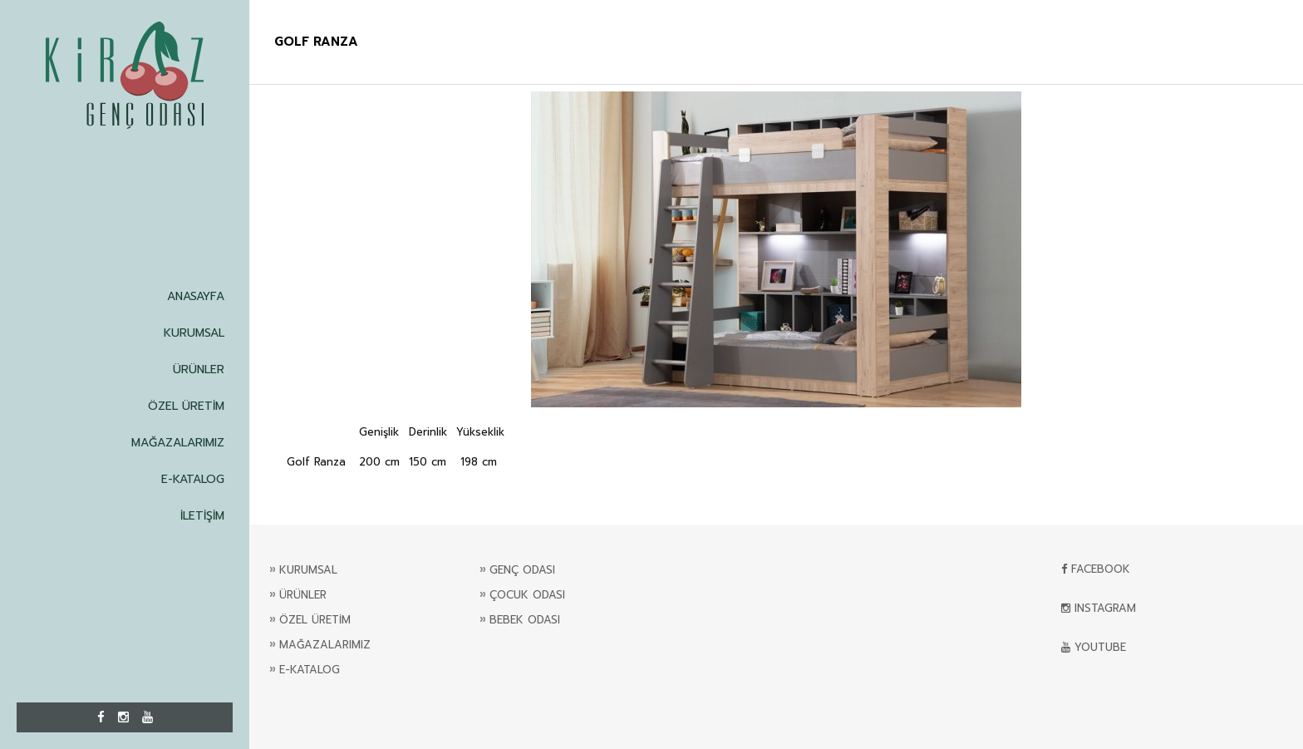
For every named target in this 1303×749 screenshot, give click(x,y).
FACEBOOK (1095, 569)
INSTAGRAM (1098, 608)
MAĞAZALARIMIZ (177, 442)
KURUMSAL (194, 333)
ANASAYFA (195, 296)
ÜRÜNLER (198, 369)
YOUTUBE (1093, 647)
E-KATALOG (192, 479)
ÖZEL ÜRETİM (186, 406)
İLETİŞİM (202, 516)
